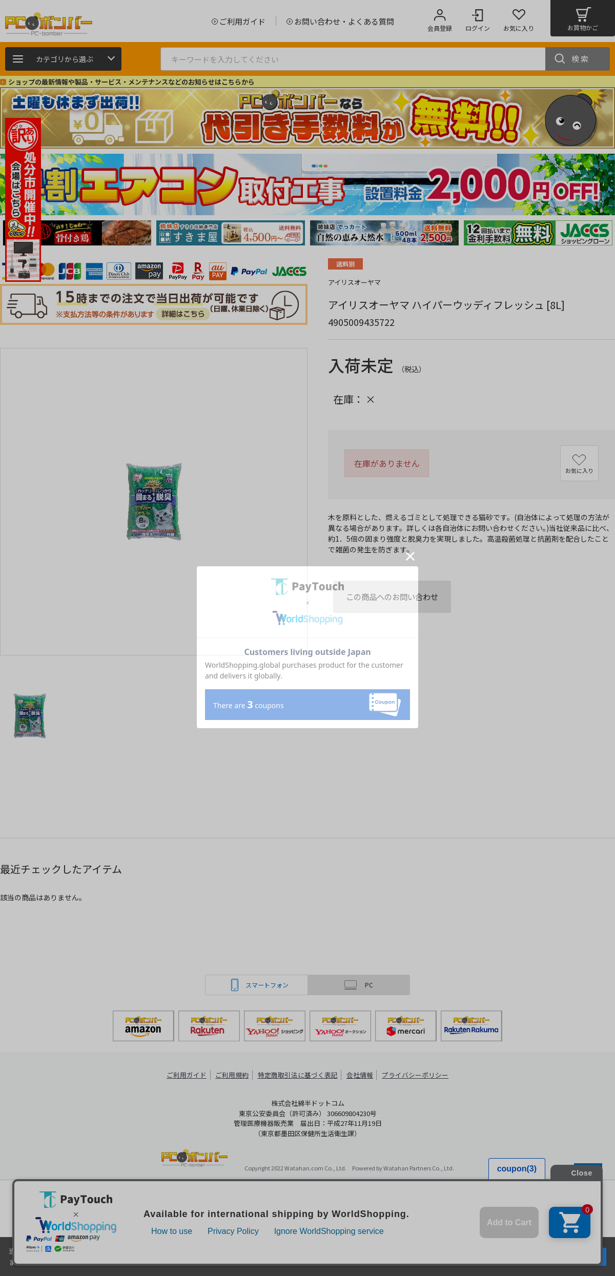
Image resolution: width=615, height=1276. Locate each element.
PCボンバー (194, 1159)
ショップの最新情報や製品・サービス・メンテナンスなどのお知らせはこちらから (131, 82)
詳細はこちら (108, 1262)
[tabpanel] (77, 232)
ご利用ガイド (187, 1075)
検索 (580, 58)
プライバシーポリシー (415, 1075)
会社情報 (359, 1075)
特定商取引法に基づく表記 (298, 1075)
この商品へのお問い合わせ (392, 596)
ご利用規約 (233, 1075)
